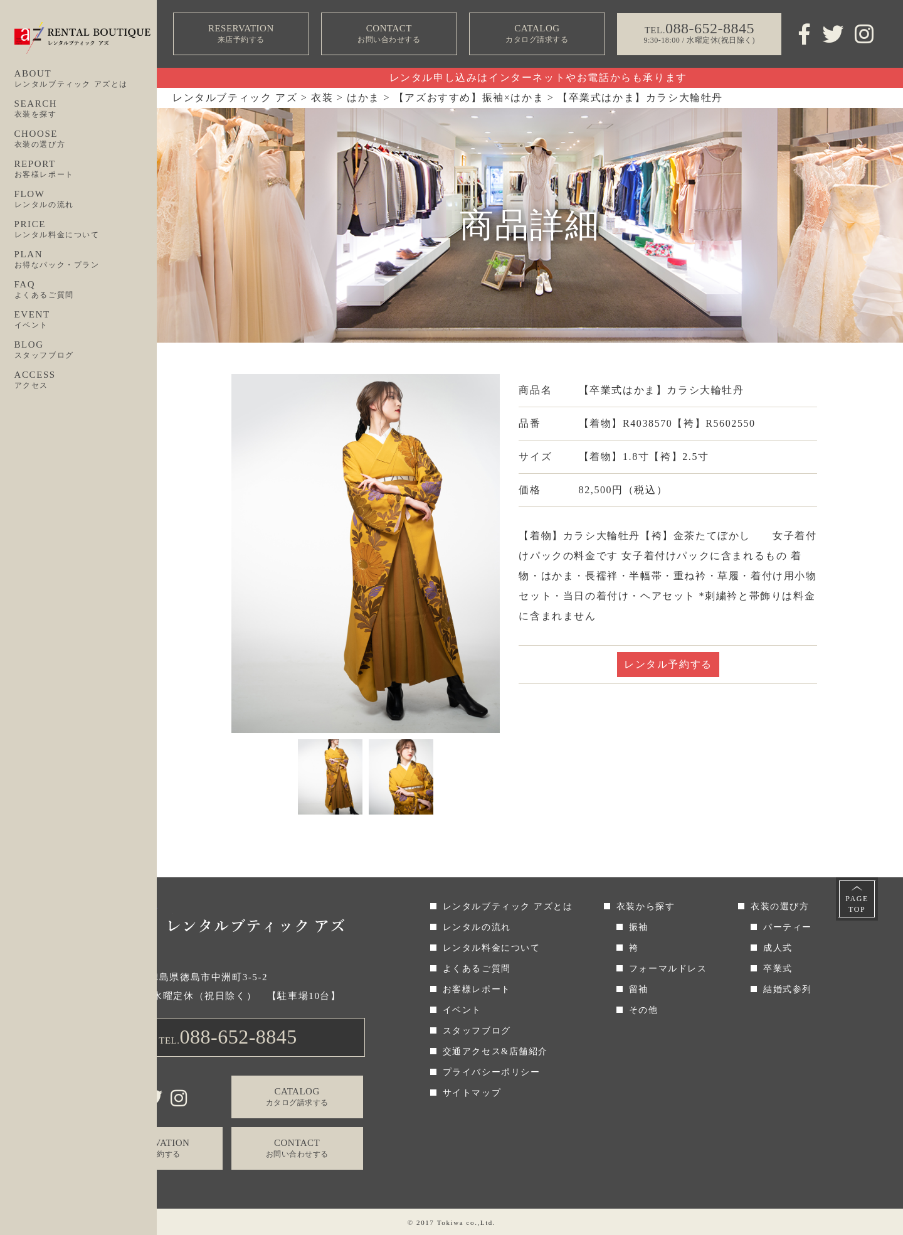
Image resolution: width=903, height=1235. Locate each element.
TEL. (228, 1036)
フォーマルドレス (668, 968)
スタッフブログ (477, 1030)
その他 (643, 1010)
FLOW (85, 199)
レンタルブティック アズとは (508, 906)
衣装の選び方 (780, 906)
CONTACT (389, 34)
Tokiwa (450, 1222)
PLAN (85, 259)
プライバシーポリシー (492, 1072)
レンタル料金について (492, 948)
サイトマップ (472, 1093)
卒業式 (778, 968)
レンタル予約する (668, 664)
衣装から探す (645, 906)
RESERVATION (241, 34)
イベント (462, 1010)
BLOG (85, 350)
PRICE (85, 229)
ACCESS (85, 380)
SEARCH (85, 109)
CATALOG (537, 34)
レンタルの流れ (477, 927)
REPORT (85, 169)
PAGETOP (857, 904)
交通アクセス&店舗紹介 (496, 1051)
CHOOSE (85, 139)
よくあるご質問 (477, 968)
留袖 (638, 989)
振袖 (638, 927)
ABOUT (85, 79)
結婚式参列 (787, 989)
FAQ (85, 290)
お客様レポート (477, 989)
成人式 (778, 948)
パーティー (787, 927)
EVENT (85, 320)
